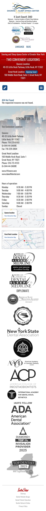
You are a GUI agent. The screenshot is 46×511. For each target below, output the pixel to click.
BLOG (28, 46)
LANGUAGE (19, 46)
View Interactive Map (10, 216)
